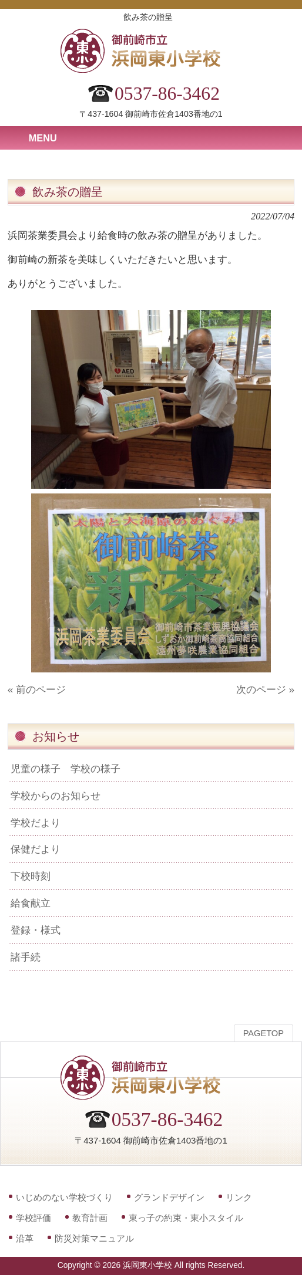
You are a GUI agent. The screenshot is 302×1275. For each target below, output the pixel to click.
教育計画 (90, 1218)
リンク (239, 1197)
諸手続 (26, 957)
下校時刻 (31, 876)
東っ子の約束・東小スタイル (186, 1218)
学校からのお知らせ (55, 795)
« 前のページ (37, 689)
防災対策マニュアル (94, 1238)
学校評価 (33, 1218)
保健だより (36, 849)
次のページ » (265, 689)
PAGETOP (263, 1033)
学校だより (36, 822)
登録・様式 (36, 930)
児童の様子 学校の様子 (65, 769)
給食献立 (31, 903)
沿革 (24, 1238)
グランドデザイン (169, 1197)
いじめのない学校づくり (64, 1197)
